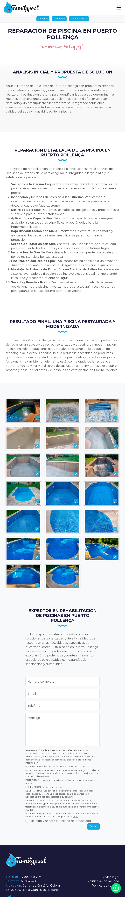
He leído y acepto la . (60, 821)
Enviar (93, 826)
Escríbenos (59, 18)
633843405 (29, 881)
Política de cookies (105, 885)
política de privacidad (75, 821)
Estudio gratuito (79, 18)
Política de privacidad (103, 881)
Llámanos (43, 18)
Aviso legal (111, 877)
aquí (75, 816)
